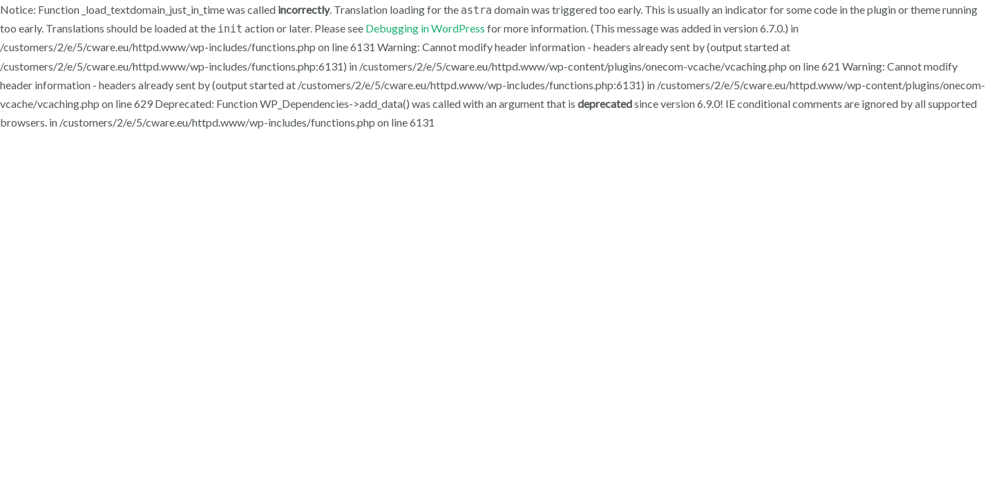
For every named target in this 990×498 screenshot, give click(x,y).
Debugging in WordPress (425, 28)
